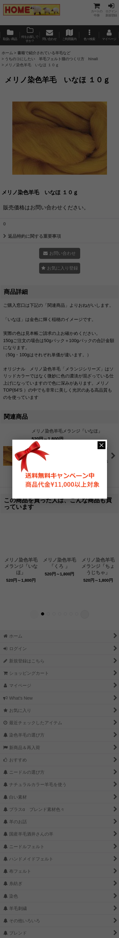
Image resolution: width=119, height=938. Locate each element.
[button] (89, 35)
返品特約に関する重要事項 (32, 236)
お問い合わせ (46, 207)
